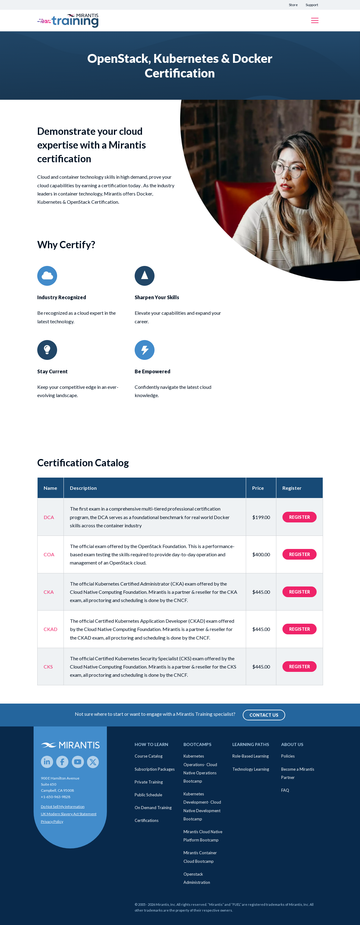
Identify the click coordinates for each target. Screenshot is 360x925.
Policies (288, 756)
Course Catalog (148, 756)
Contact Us (263, 715)
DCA (49, 517)
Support (312, 4)
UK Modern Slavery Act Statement (68, 814)
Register (299, 517)
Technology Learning (250, 769)
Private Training (149, 782)
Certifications (146, 820)
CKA (49, 592)
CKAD (50, 629)
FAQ (285, 790)
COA (49, 554)
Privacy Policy (52, 821)
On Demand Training (153, 807)
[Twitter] (93, 762)
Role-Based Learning (250, 756)
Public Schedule (148, 794)
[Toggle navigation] (315, 20)
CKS (48, 666)
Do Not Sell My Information (63, 806)
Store (293, 4)
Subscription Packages (155, 769)
